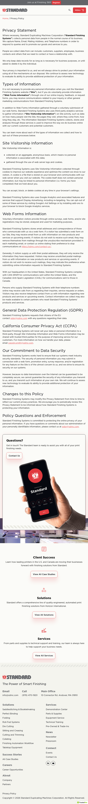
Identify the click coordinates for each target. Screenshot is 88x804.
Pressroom (51, 741)
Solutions (8, 705)
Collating (6, 739)
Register (56, 2)
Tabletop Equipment (12, 747)
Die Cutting (8, 726)
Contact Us (14, 455)
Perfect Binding (10, 713)
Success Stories (12, 754)
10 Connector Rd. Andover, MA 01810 (59, 695)
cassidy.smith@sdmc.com (20, 343)
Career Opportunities (12, 769)
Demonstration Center (56, 709)
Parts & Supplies (54, 713)
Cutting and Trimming (13, 734)
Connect (51, 748)
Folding (6, 717)
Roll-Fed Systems (11, 722)
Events (49, 752)
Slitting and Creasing (12, 730)
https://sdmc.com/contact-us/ (36, 246)
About (6, 775)
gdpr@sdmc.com (18, 318)
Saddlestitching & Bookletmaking (18, 709)
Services (51, 705)
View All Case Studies (44, 574)
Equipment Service (55, 717)
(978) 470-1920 (29, 695)
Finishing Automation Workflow (18, 743)
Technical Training (54, 722)
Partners (6, 784)
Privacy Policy (9, 793)
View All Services (44, 655)
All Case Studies (10, 759)
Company (7, 780)
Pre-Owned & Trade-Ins (57, 726)
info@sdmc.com (10, 695)
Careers (7, 765)
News (49, 732)
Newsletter (51, 736)
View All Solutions (44, 614)
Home (5, 18)
